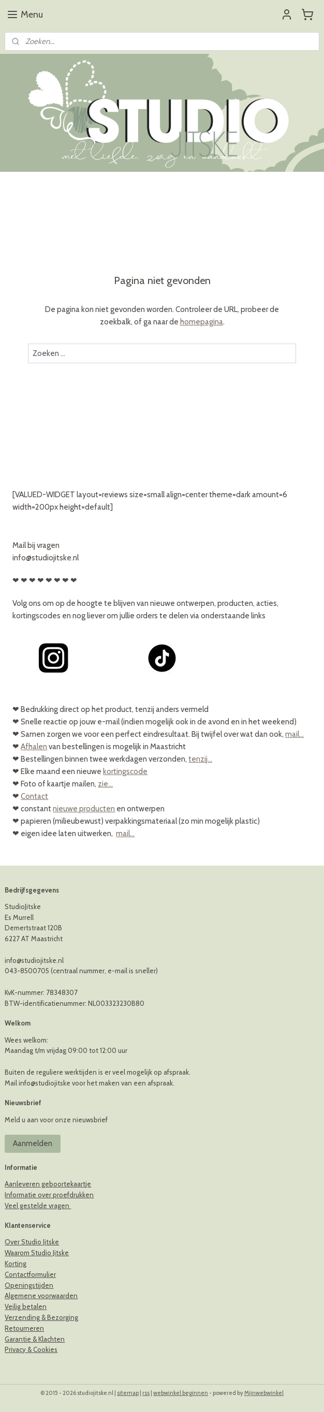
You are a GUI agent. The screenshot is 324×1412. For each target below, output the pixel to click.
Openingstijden (29, 1285)
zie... (105, 784)
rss (146, 1392)
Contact (34, 796)
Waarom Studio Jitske (37, 1252)
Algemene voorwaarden (41, 1295)
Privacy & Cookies (31, 1349)
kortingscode (125, 771)
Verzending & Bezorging (41, 1317)
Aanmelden (32, 1143)
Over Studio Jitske (32, 1242)
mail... (294, 734)
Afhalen (34, 746)
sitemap (128, 1392)
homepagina (201, 321)
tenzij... (200, 759)
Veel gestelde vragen (38, 1205)
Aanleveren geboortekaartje (48, 1184)
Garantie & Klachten (35, 1339)
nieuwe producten (84, 808)
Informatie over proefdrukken (49, 1195)
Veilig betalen (26, 1306)
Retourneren (24, 1328)
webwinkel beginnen (180, 1392)
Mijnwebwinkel (264, 1392)
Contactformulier (30, 1274)
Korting (15, 1263)
